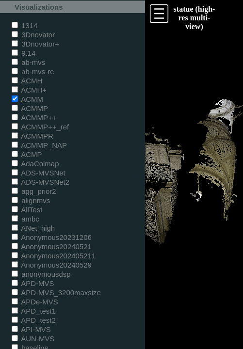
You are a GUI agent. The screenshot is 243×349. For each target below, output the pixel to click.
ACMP (27, 154)
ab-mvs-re (33, 71)
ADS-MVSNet (38, 173)
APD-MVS (33, 283)
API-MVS (31, 329)
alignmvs (31, 200)
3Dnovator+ (35, 44)
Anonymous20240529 (52, 265)
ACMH (27, 81)
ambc (25, 219)
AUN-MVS (33, 338)
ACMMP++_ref (40, 127)
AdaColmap (35, 163)
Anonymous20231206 (52, 237)
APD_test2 (34, 320)
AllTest (27, 210)
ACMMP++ (34, 117)
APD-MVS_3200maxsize (56, 292)
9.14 (23, 53)
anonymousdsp (41, 274)
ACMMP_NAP (39, 145)
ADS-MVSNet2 (40, 182)
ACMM (27, 99)
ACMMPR (32, 136)
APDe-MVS (35, 302)
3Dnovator (33, 35)
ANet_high (33, 228)
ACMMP (30, 108)
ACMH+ (29, 90)
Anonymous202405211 (54, 256)
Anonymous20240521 (52, 246)
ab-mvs (28, 62)
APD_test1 (34, 311)
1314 (24, 25)
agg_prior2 (34, 191)
